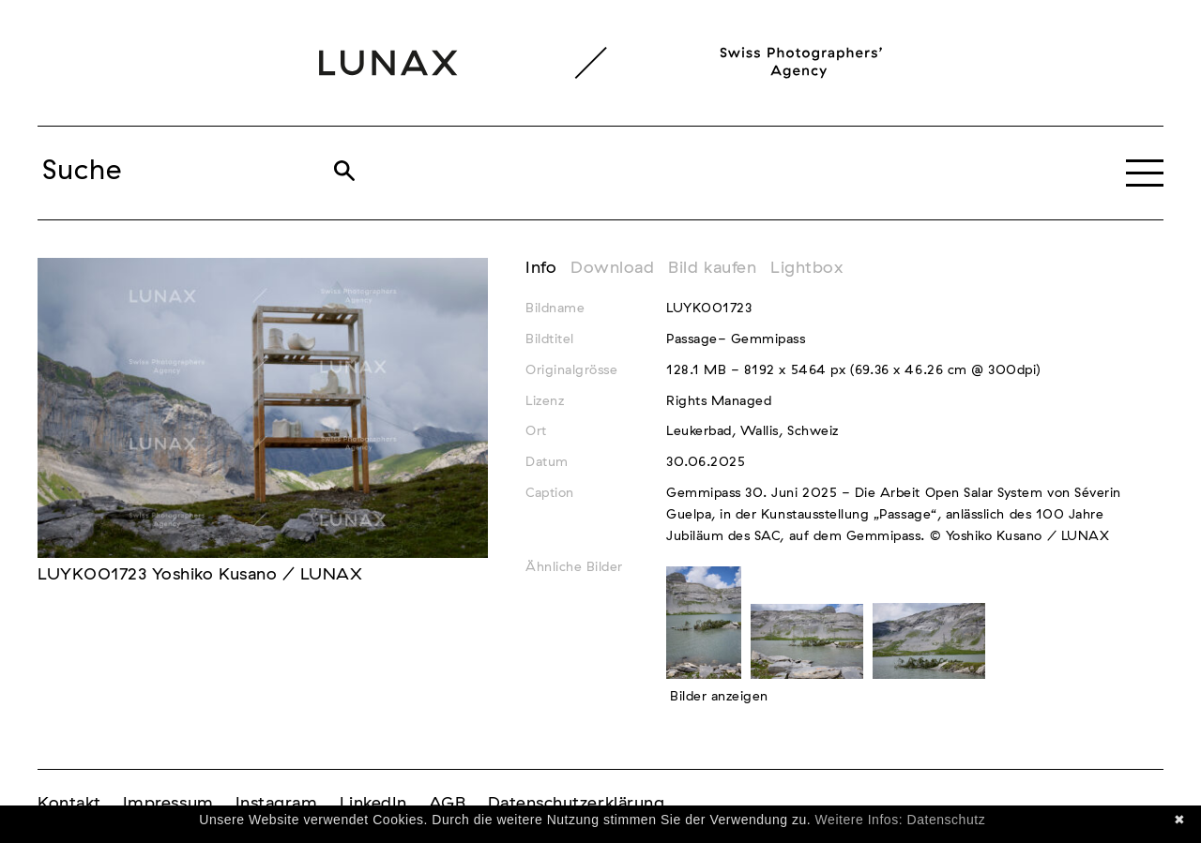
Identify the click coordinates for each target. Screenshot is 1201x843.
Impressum (168, 803)
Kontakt (69, 803)
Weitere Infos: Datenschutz (900, 819)
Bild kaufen (712, 268)
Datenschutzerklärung (576, 803)
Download (612, 268)
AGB (447, 803)
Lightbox (806, 268)
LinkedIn (373, 803)
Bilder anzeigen (719, 696)
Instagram (277, 803)
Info (540, 268)
